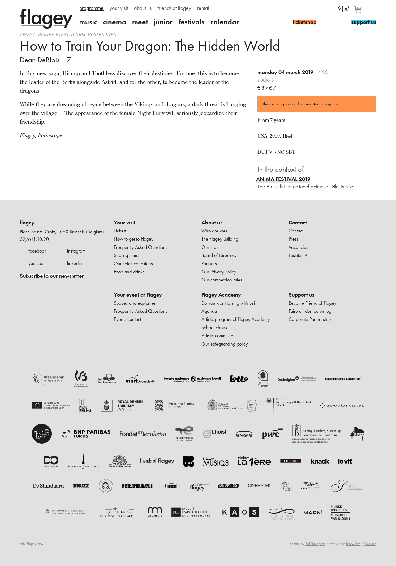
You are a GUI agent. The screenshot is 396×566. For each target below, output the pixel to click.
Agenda (209, 311)
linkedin (74, 263)
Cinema (28, 34)
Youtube (318, 8)
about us (143, 8)
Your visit (124, 222)
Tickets (120, 231)
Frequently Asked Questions (140, 247)
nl (346, 7)
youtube (35, 263)
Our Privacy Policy (218, 271)
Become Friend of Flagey (312, 303)
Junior (78, 34)
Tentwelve (353, 543)
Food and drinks (129, 271)
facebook (37, 251)
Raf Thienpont (315, 543)
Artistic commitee (217, 335)
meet (140, 22)
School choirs (214, 327)
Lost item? (298, 255)
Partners (209, 263)
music (88, 22)
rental (203, 8)
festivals (191, 22)
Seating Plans (126, 255)
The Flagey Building (219, 239)
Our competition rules (221, 279)
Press (294, 239)
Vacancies (298, 247)
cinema (114, 22)
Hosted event (53, 34)
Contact (298, 222)
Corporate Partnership (310, 319)
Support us (301, 295)
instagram (76, 251)
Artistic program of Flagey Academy (235, 319)
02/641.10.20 (34, 239)
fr (339, 7)
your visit (119, 8)
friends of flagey (174, 8)
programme (91, 8)
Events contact (127, 319)
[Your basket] (359, 11)
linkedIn (329, 8)
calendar (224, 22)
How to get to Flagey (133, 239)
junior (163, 22)
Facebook (296, 8)
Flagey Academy (221, 295)
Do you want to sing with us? (228, 303)
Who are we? (214, 231)
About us (211, 222)
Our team (210, 247)
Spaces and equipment (135, 303)
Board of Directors (218, 255)
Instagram (307, 8)
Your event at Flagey (138, 295)
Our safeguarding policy (224, 344)
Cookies (370, 543)
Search (372, 8)
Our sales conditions (133, 263)
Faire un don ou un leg (310, 311)
